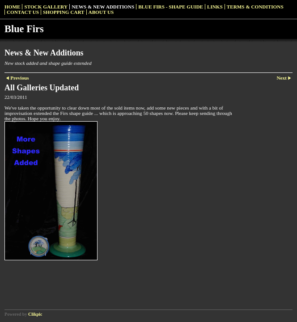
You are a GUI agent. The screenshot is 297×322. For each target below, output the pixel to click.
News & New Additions (103, 6)
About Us (101, 12)
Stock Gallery (46, 6)
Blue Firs (24, 28)
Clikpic (35, 314)
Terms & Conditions (255, 6)
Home (12, 6)
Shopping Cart (64, 12)
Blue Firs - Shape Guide (170, 6)
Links (215, 6)
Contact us (23, 12)
